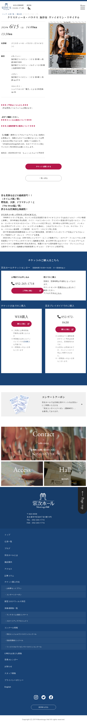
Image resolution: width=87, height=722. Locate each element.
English (8, 686)
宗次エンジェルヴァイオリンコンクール (22, 633)
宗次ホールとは (11, 554)
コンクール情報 (11, 627)
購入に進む (23, 323)
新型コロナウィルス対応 (15, 601)
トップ (7, 534)
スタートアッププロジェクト (17, 620)
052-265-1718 (24, 283)
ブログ (7, 548)
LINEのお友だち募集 (13, 653)
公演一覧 (8, 541)
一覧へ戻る (43, 178)
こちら (58, 293)
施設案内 (8, 561)
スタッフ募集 (10, 673)
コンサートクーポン (14, 594)
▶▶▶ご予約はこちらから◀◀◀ (14, 105)
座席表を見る (43, 706)
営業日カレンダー (65, 287)
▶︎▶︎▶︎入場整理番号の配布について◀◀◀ (18, 126)
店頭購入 (26, 341)
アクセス (8, 568)
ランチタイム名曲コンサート (17, 614)
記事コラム (9, 575)
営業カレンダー (11, 659)
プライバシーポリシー (14, 679)
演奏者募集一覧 (11, 607)
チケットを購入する (43, 166)
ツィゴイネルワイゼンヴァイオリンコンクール (24, 646)
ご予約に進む (31, 290)
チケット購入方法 (12, 581)
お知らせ (8, 666)
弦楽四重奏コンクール (15, 640)
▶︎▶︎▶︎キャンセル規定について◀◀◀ (16, 120)
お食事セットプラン (14, 588)
